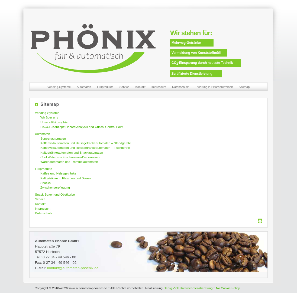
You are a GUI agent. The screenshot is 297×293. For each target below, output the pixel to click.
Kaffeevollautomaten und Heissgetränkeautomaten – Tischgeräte (85, 147)
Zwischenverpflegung (55, 187)
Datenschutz (180, 86)
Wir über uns (49, 117)
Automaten (84, 86)
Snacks (45, 183)
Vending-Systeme (59, 86)
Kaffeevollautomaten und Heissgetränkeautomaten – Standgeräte (85, 143)
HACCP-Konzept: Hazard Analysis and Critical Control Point (81, 127)
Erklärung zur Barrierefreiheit (214, 86)
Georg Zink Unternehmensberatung (187, 288)
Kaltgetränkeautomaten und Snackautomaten (71, 152)
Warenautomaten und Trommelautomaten (69, 161)
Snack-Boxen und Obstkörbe (55, 194)
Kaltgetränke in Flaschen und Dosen (65, 178)
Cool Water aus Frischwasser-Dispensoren (69, 157)
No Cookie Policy (228, 288)
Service (125, 86)
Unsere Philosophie (53, 122)
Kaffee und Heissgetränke (58, 173)
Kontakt (140, 86)
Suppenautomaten (53, 138)
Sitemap (244, 86)
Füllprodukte (105, 86)
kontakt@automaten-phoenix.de (72, 268)
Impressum (158, 86)
